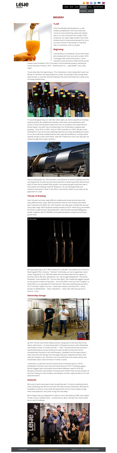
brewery (83, 7)
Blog (90, 7)
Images (90, 11)
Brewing (83, 11)
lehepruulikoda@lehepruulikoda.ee (49, 449)
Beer (71, 7)
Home (66, 7)
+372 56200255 (22, 449)
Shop (77, 7)
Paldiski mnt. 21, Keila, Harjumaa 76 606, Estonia (85, 449)
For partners (98, 7)
